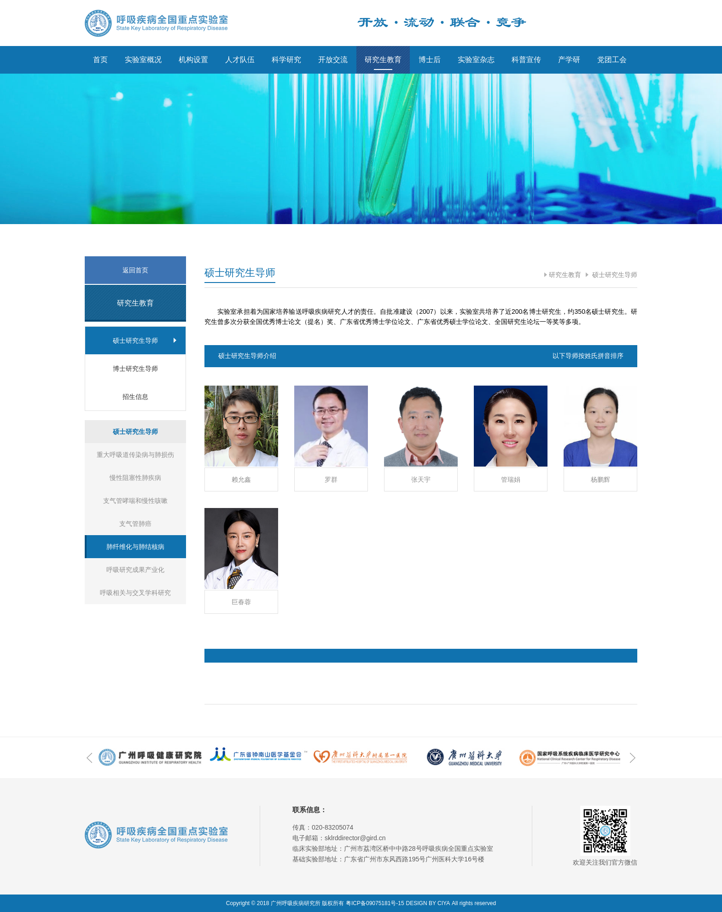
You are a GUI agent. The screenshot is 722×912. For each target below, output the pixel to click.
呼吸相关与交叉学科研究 (135, 592)
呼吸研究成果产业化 (135, 569)
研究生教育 (383, 59)
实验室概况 (143, 59)
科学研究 (286, 59)
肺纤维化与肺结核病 (135, 546)
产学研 (569, 59)
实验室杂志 (476, 59)
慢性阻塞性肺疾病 (135, 477)
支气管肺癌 (135, 523)
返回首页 (135, 270)
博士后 (430, 59)
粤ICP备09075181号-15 (375, 903)
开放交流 (333, 59)
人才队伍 (240, 59)
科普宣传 (526, 59)
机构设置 (193, 59)
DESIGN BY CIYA (428, 903)
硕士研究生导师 (613, 274)
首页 (100, 59)
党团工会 (612, 59)
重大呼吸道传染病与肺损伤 (135, 454)
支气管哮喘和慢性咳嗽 (135, 500)
